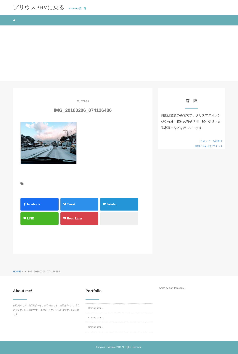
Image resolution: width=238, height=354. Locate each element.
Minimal (111, 347)
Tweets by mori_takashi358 (171, 288)
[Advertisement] (119, 53)
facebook (31, 204)
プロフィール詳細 (211, 140)
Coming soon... (95, 308)
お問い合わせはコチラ (208, 146)
